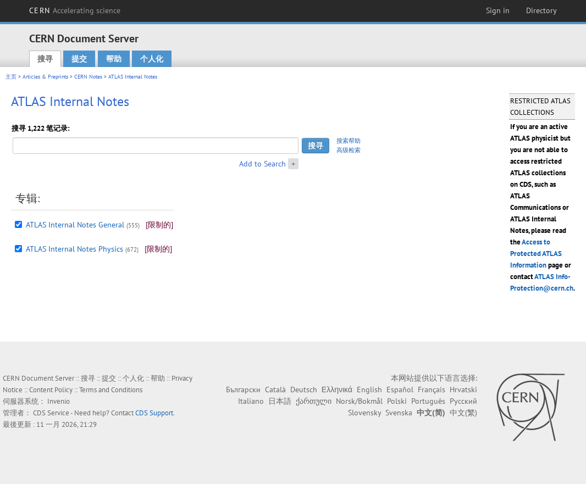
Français (431, 389)
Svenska (398, 413)
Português (428, 401)
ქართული (313, 401)
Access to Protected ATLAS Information (536, 253)
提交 (79, 59)
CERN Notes (88, 76)
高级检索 (348, 150)
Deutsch (303, 389)
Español (399, 389)
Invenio (58, 401)
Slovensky (364, 413)
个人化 (151, 59)
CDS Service (51, 413)
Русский (463, 401)
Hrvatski (463, 389)
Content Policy (51, 389)
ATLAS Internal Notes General (75, 225)
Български (243, 389)
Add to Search (262, 164)
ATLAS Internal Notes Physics (74, 249)
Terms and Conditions (110, 389)
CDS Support (154, 413)
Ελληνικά (337, 389)
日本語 (279, 401)
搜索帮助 (348, 140)
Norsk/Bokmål (359, 401)
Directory (541, 10)
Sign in (498, 10)
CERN (74, 10)
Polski (397, 401)
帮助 (113, 59)
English (369, 389)
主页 (10, 76)
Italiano (251, 401)
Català (275, 389)
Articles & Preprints (45, 76)
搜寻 (45, 59)
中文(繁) (463, 413)
